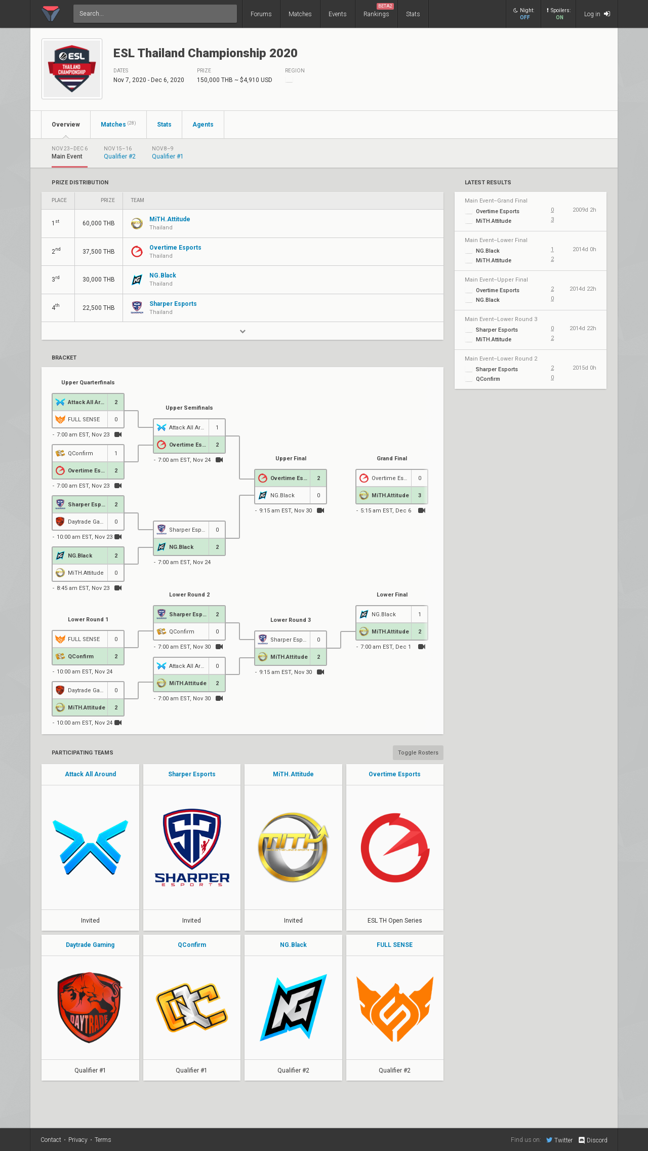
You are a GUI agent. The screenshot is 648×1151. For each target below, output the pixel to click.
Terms (103, 1140)
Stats (413, 14)
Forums (261, 14)
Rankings (378, 10)
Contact (50, 1140)
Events (338, 14)
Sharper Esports (192, 774)
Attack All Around (90, 774)
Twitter (559, 1139)
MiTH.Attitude (293, 774)
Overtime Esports (395, 774)
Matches (300, 14)
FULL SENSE (395, 944)
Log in (597, 14)
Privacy (78, 1140)
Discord (593, 1140)
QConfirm (192, 944)
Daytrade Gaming (90, 944)
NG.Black (293, 944)
